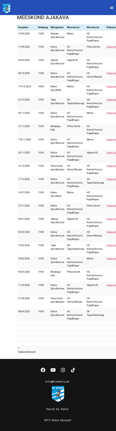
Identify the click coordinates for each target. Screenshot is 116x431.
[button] (111, 7)
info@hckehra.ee (57, 381)
